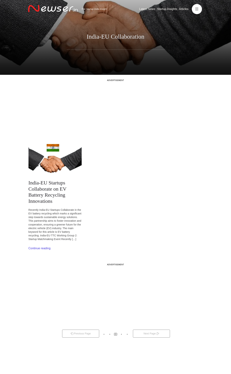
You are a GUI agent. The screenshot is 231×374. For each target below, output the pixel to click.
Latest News (147, 9)
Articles (183, 9)
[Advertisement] (116, 107)
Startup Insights (167, 9)
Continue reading (39, 248)
